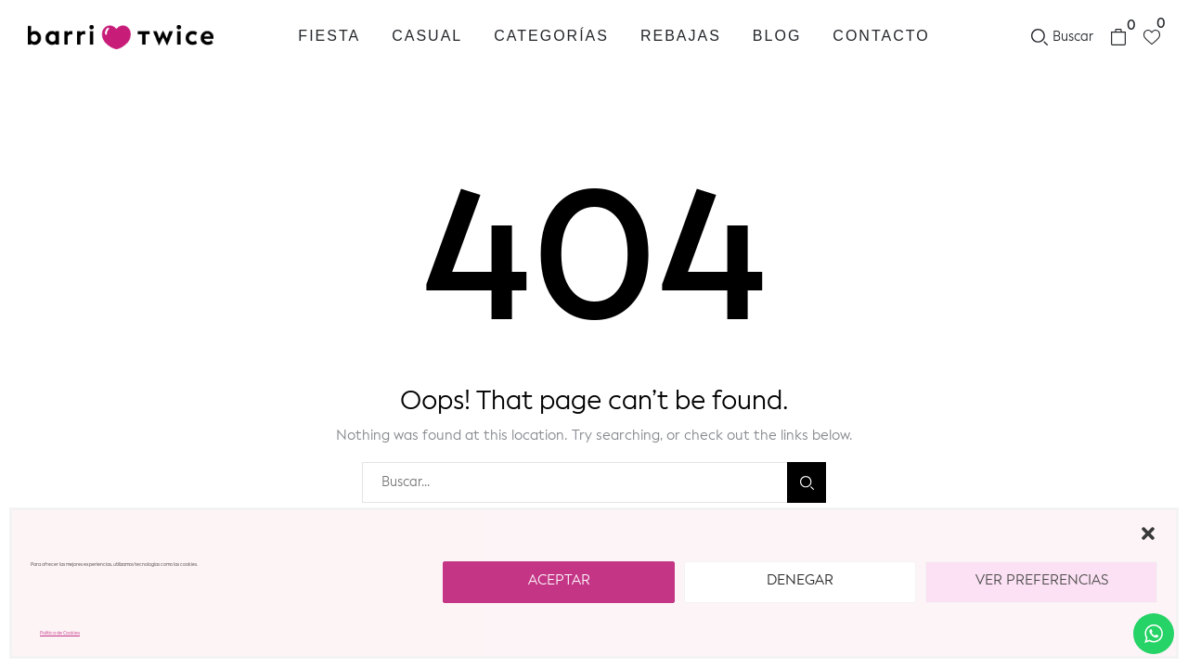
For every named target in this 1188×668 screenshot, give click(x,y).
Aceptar (559, 581)
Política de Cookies (60, 633)
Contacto (881, 36)
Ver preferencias (1041, 581)
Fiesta (329, 36)
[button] (1148, 533)
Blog (777, 36)
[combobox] (574, 482)
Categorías (551, 36)
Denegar (800, 581)
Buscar (807, 483)
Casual (427, 36)
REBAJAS (680, 36)
